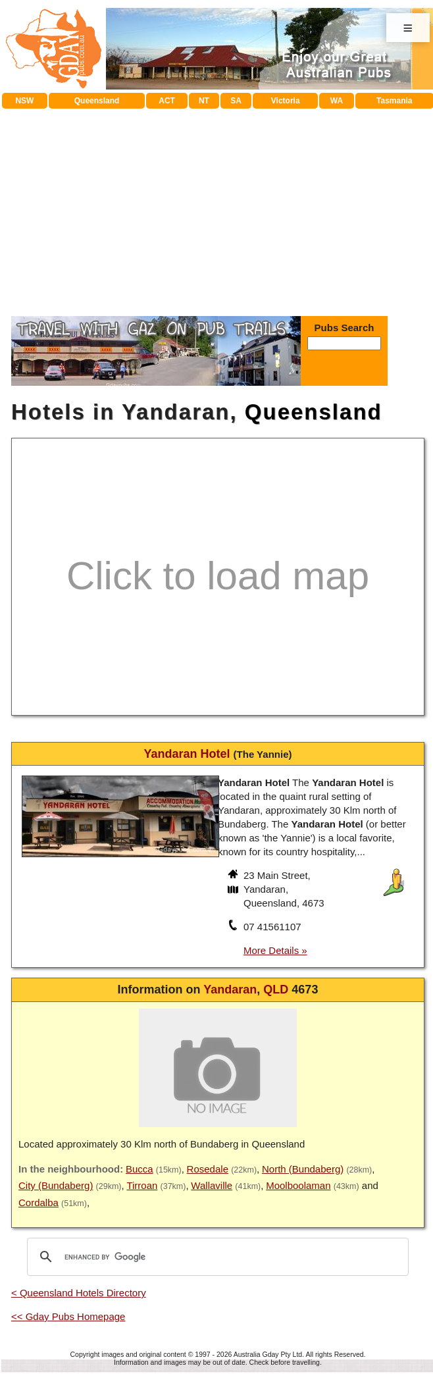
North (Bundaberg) (303, 1169)
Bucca (139, 1169)
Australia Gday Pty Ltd (268, 1354)
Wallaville (211, 1185)
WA (336, 100)
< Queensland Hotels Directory (78, 1292)
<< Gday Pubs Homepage (68, 1316)
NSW (24, 100)
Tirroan (141, 1185)
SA (236, 100)
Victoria (285, 100)
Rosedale (207, 1169)
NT (204, 100)
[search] (215, 1257)
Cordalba (38, 1202)
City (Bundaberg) (55, 1185)
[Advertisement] (218, 207)
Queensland (97, 100)
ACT (167, 100)
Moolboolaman (298, 1185)
